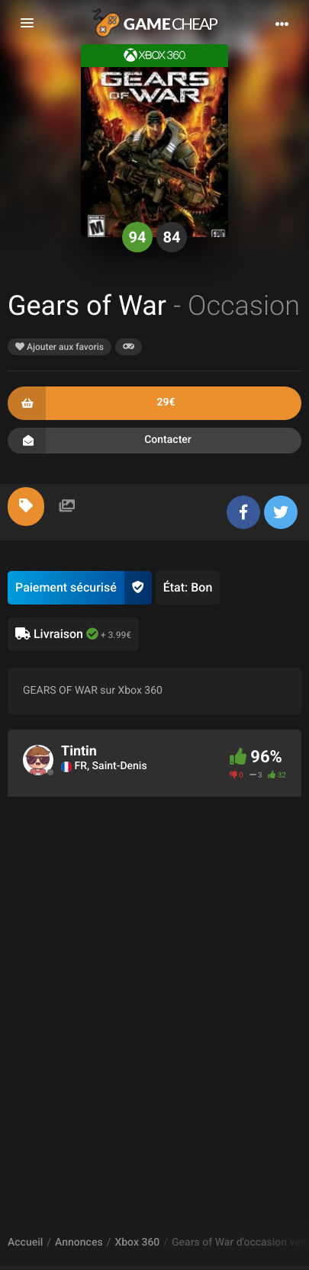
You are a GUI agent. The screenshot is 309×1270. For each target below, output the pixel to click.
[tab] (26, 506)
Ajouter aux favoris (59, 347)
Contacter (154, 441)
